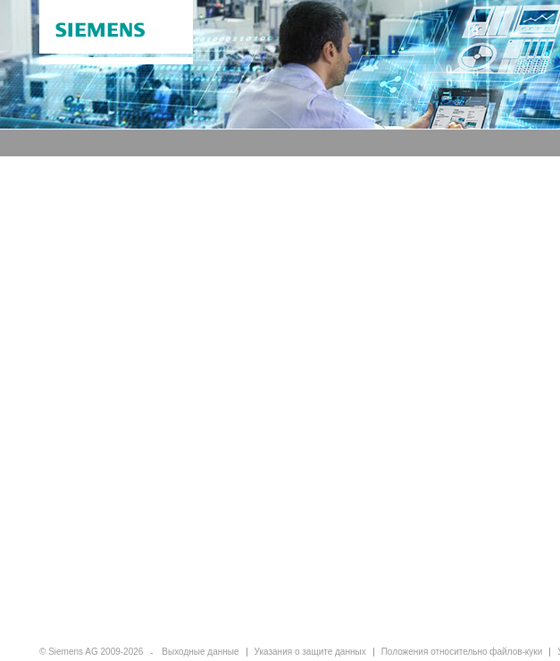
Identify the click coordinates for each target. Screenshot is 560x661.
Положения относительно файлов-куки (462, 652)
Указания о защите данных (310, 652)
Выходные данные (200, 652)
